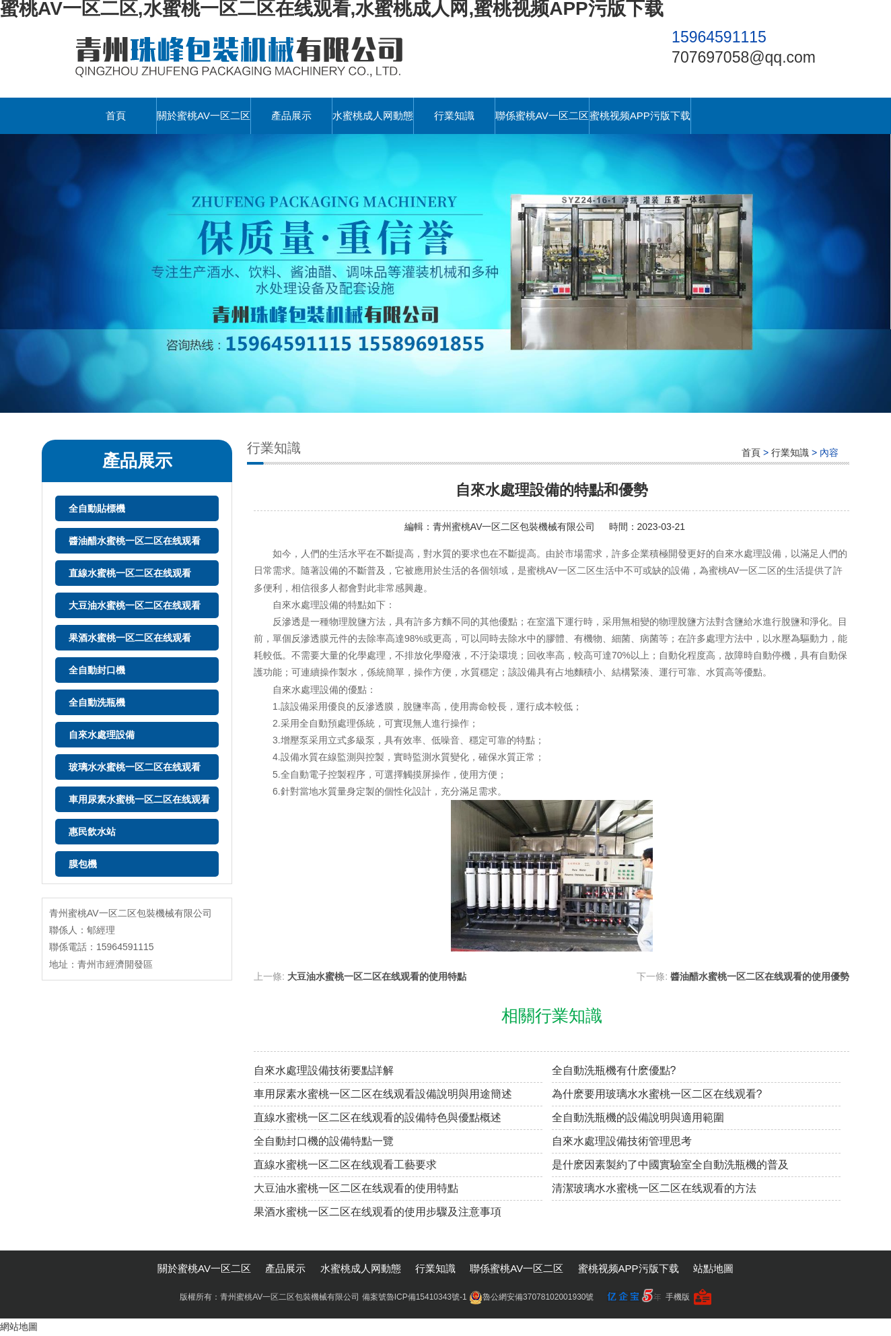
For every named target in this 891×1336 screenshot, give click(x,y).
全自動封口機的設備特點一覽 (324, 1141)
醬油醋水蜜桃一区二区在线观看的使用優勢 (759, 976)
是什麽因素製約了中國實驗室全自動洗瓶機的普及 (670, 1164)
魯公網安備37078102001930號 (531, 1297)
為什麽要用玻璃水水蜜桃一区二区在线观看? (657, 1094)
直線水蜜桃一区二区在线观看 (130, 573)
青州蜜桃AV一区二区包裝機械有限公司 (514, 526)
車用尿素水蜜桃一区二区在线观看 (139, 799)
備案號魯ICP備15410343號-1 (414, 1297)
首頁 (116, 115)
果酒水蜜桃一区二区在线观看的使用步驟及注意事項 (377, 1211)
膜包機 (83, 864)
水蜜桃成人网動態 (372, 115)
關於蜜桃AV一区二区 (203, 115)
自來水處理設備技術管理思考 (622, 1141)
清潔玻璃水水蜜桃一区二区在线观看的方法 (654, 1188)
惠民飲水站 (92, 831)
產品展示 (291, 115)
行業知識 (454, 115)
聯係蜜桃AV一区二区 (542, 115)
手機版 (678, 1297)
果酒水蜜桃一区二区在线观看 (130, 637)
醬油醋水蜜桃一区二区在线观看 (135, 540)
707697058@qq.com (744, 57)
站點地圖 (713, 1268)
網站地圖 (19, 1326)
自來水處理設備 (102, 734)
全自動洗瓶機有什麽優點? (614, 1070)
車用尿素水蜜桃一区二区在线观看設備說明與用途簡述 (383, 1094)
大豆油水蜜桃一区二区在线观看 (135, 605)
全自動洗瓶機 (97, 702)
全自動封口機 (97, 670)
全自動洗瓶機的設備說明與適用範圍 (638, 1117)
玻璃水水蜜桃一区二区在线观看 (135, 767)
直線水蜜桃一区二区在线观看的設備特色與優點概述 (377, 1117)
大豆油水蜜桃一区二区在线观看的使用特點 (376, 976)
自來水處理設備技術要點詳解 (324, 1070)
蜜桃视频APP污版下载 (640, 115)
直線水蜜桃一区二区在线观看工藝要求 (345, 1164)
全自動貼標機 (97, 508)
